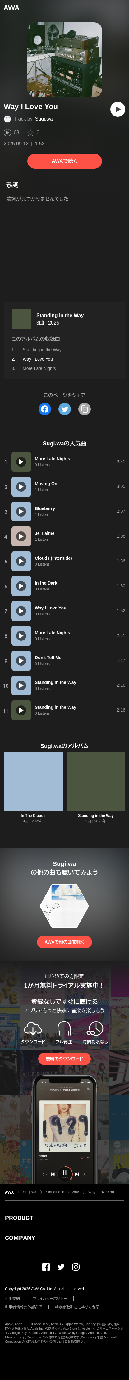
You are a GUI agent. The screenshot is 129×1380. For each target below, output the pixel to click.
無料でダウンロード (64, 1058)
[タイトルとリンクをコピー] (84, 409)
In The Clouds (33, 815)
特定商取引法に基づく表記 (77, 1307)
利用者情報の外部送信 (23, 1307)
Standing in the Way (60, 315)
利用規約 (12, 1298)
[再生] (117, 109)
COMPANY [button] (20, 1237)
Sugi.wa (44, 118)
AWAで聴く (64, 161)
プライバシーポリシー (50, 1298)
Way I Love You (101, 1192)
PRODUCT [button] (19, 1218)
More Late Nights (39, 368)
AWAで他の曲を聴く (64, 942)
